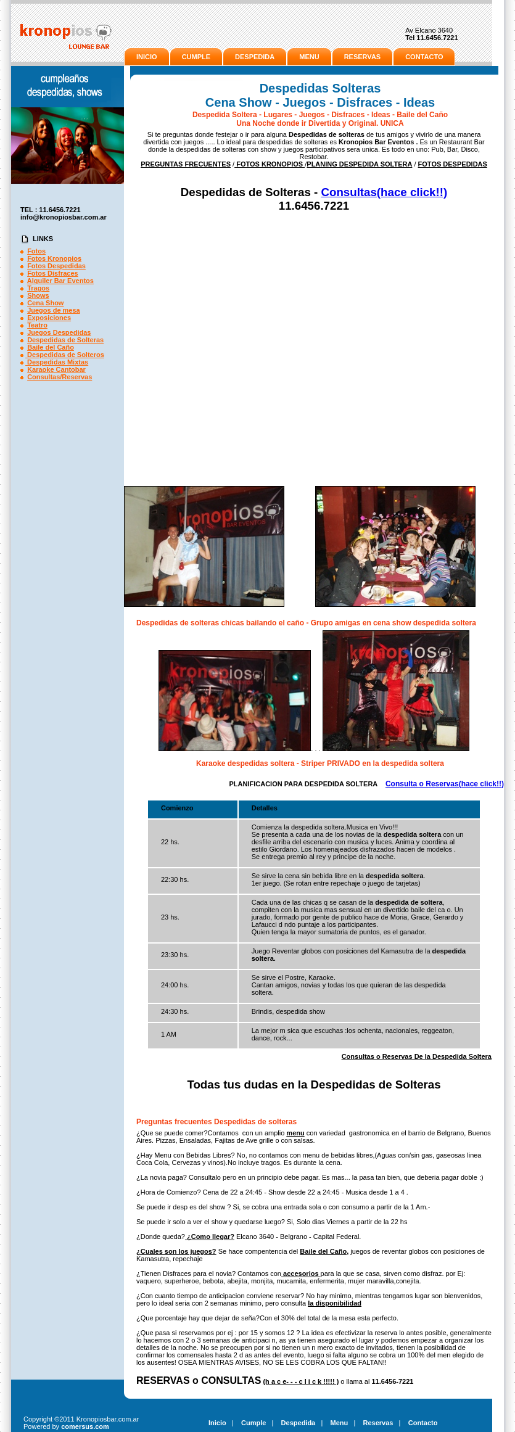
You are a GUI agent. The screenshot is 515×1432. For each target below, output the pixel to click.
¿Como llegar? (209, 1236)
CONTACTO (424, 56)
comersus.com (85, 1426)
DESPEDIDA (254, 56)
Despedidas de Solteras (65, 340)
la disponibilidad (334, 1303)
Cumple (253, 1422)
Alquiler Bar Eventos (60, 280)
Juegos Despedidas (59, 332)
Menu (339, 1422)
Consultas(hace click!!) (384, 192)
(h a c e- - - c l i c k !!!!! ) (301, 1381)
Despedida (298, 1422)
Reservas (378, 1422)
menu (295, 1133)
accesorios (301, 1273)
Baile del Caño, (324, 1251)
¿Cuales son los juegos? (176, 1251)
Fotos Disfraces (52, 273)
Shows (38, 295)
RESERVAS (362, 56)
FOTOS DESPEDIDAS (452, 164)
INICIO (146, 56)
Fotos (36, 251)
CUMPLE (196, 56)
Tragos (38, 288)
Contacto (423, 1422)
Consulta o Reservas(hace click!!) (444, 784)
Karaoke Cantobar (56, 369)
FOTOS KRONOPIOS (269, 164)
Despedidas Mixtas (56, 362)
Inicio (217, 1422)
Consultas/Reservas (59, 377)
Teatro (37, 325)
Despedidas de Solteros (64, 354)
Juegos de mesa (53, 310)
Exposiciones (49, 317)
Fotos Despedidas (56, 266)
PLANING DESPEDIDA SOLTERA (359, 164)
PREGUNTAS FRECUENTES (186, 164)
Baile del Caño (50, 347)
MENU (309, 56)
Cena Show (45, 303)
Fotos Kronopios (54, 258)
